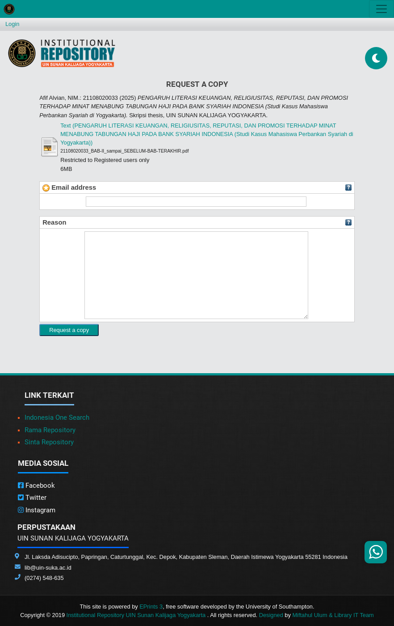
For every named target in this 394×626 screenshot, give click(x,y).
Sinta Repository (49, 442)
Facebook (36, 485)
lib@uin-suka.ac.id (48, 567)
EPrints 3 (151, 606)
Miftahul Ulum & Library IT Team (332, 615)
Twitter (32, 498)
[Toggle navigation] (381, 9)
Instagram (36, 510)
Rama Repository (50, 430)
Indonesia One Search (57, 417)
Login (12, 24)
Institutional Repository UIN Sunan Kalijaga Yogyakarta (137, 615)
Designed (271, 615)
